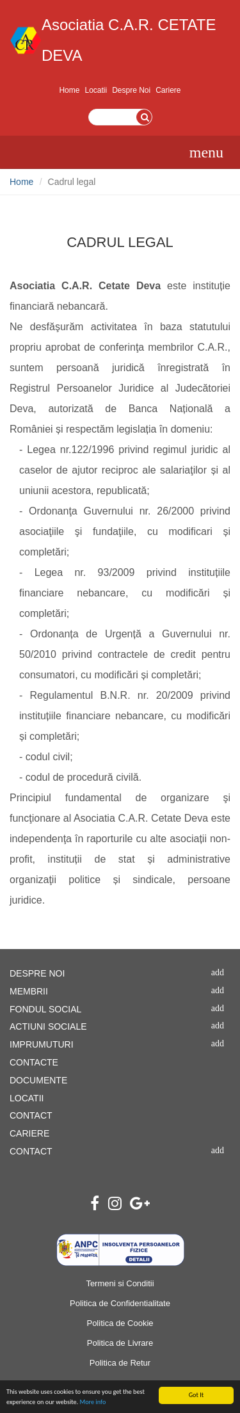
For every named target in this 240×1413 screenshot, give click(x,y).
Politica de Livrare (120, 1343)
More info (92, 1402)
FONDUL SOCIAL (45, 1009)
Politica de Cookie (119, 1323)
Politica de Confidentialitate (120, 1303)
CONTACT (31, 1115)
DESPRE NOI (37, 973)
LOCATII (27, 1098)
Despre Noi (131, 90)
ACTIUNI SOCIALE (48, 1026)
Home (69, 90)
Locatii (95, 90)
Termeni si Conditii (120, 1283)
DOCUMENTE (38, 1080)
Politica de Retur (120, 1363)
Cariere (168, 90)
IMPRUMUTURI (42, 1044)
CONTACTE (34, 1062)
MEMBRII (29, 991)
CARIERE (29, 1133)
